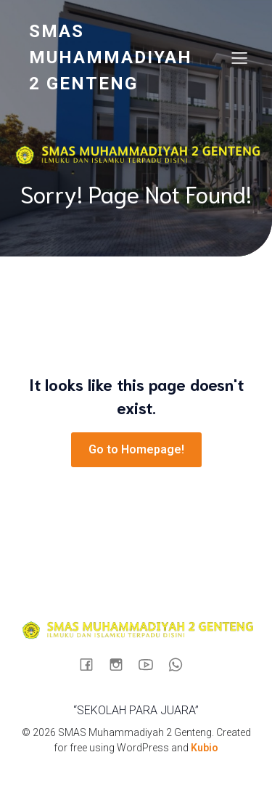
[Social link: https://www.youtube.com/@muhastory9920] (151, 664)
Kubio (204, 747)
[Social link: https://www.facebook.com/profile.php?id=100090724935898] (92, 664)
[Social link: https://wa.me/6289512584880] (181, 664)
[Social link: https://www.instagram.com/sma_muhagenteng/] (121, 664)
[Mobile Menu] (239, 57)
